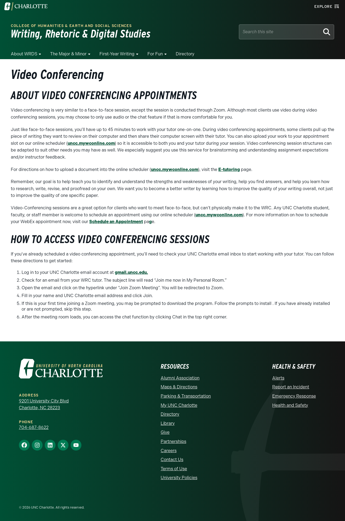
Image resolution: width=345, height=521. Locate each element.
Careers (169, 450)
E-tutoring (229, 169)
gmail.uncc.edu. (131, 272)
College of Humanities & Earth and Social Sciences (71, 26)
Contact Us (172, 459)
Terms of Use (174, 468)
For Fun (155, 53)
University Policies (179, 477)
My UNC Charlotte (179, 405)
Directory (185, 53)
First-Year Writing (116, 53)
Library (168, 423)
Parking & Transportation (186, 396)
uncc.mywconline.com (91, 143)
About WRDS (24, 53)
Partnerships (173, 441)
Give (165, 432)
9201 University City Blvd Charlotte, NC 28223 (44, 404)
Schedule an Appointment (116, 221)
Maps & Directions (179, 386)
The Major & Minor (68, 53)
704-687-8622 (34, 427)
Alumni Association (180, 378)
